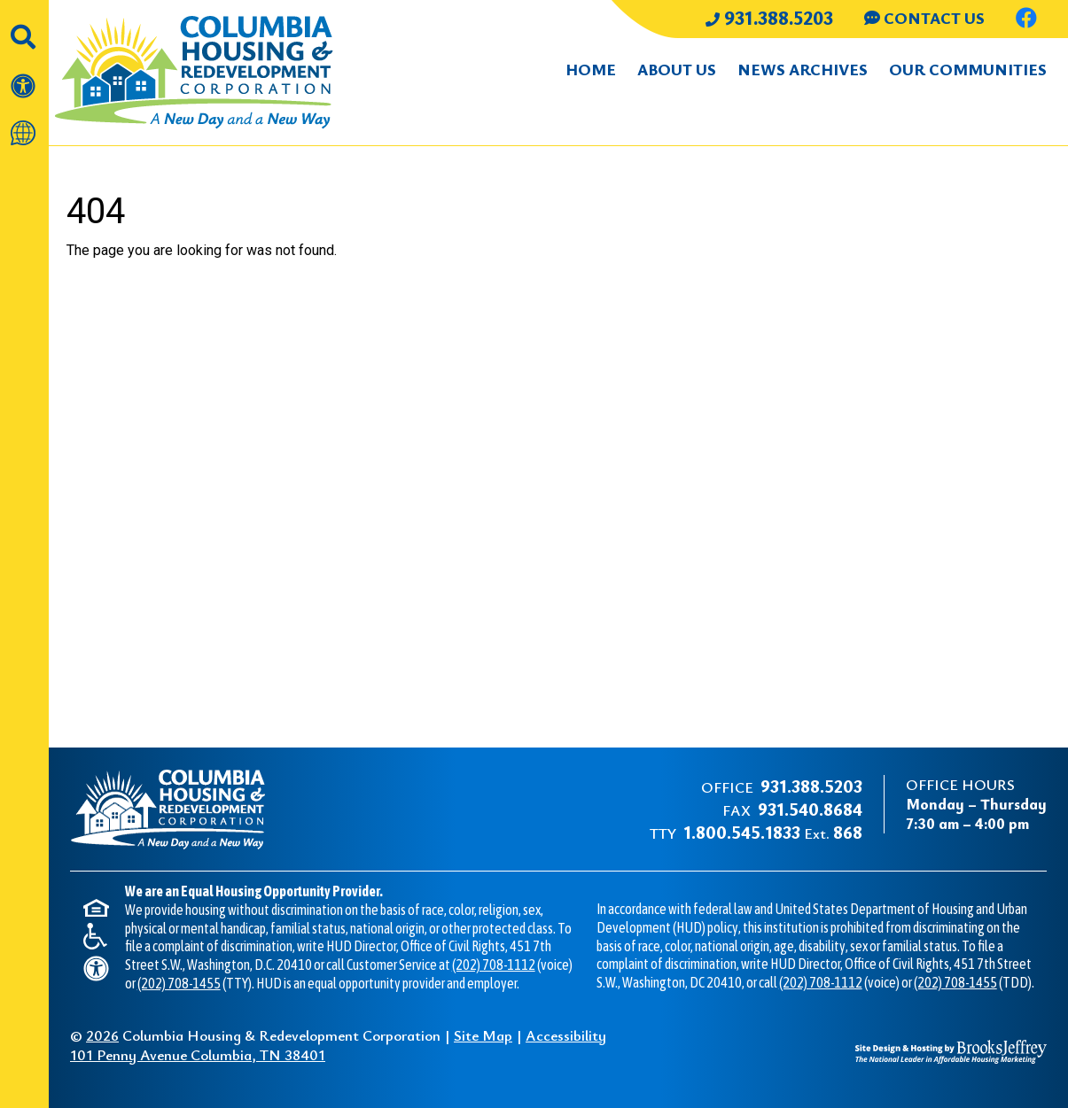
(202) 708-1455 (179, 983)
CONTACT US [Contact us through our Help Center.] (924, 17)
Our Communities (968, 69)
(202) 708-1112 (493, 964)
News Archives (802, 69)
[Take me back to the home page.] (211, 72)
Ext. (772, 833)
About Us (676, 69)
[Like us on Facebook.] (1026, 20)
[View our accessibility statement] (24, 76)
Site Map (483, 1035)
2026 (102, 1035)
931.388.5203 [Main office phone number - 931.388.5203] (769, 17)
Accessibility (566, 1035)
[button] (24, 27)
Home (590, 69)
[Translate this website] (24, 124)
